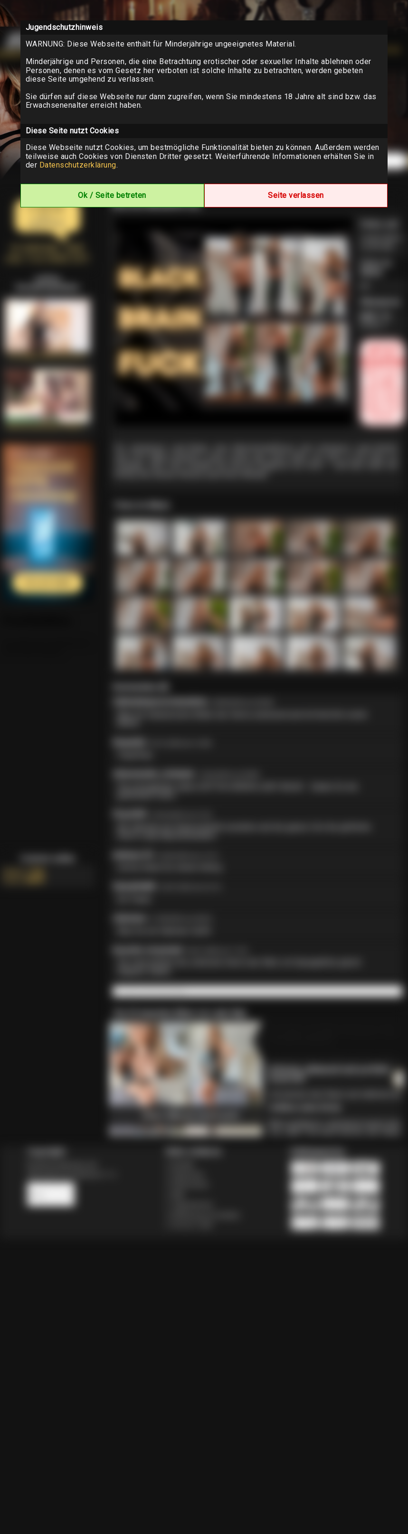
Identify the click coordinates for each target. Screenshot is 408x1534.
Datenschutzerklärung (77, 164)
